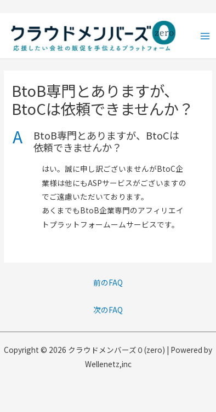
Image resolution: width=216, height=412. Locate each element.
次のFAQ (108, 309)
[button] (108, 141)
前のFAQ (108, 282)
